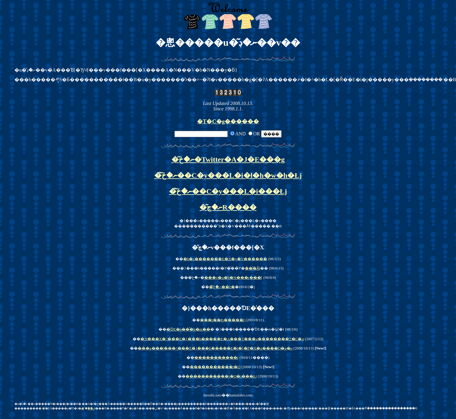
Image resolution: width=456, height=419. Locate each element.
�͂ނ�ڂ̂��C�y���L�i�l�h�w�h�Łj (228, 175)
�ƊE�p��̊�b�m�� (188, 329)
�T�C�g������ (228, 121)
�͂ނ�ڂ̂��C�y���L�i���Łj (228, 191)
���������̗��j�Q (215, 367)
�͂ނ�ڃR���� (227, 207)
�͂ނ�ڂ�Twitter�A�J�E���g (228, 159)
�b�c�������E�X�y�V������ (225, 259)
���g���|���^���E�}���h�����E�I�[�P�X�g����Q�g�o (215, 348)
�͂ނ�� (88, 408)
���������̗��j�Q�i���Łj (221, 376)
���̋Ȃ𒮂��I (252, 268)
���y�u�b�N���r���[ (233, 277)
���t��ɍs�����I (222, 320)
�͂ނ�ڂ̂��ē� (222, 287)
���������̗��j (216, 357)
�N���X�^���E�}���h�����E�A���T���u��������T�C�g (221, 339)
